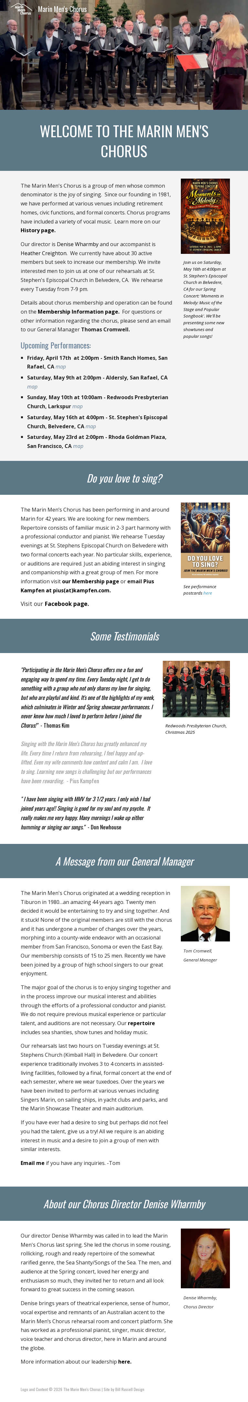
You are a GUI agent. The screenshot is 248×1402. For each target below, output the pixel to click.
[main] (124, 140)
